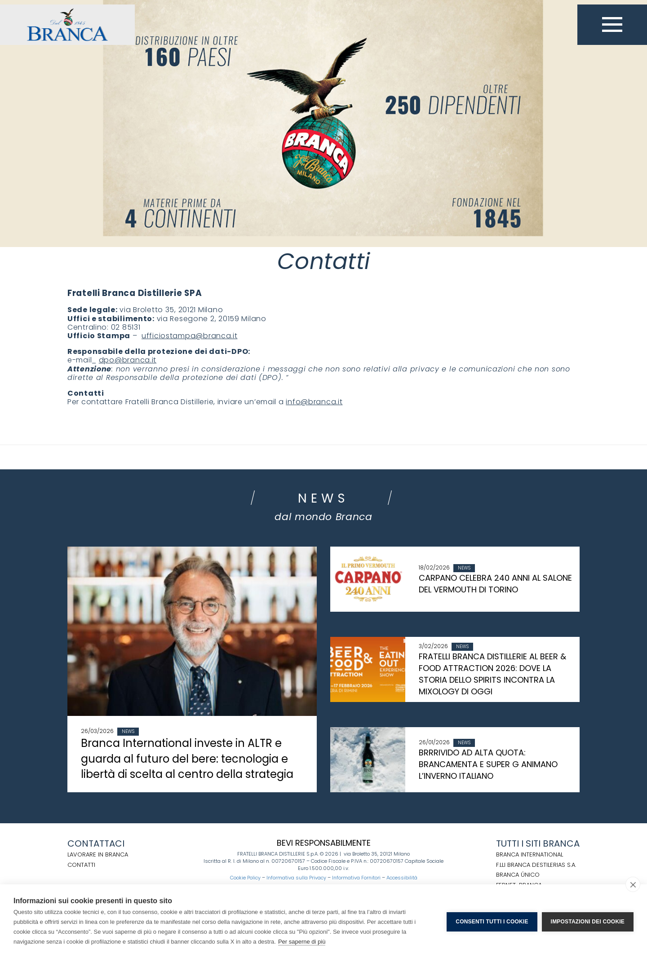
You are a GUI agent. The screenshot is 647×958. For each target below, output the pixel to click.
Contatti (81, 865)
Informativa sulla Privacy (296, 877)
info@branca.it (314, 402)
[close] (632, 884)
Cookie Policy (245, 877)
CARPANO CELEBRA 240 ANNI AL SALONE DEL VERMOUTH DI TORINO (495, 583)
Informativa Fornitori (356, 877)
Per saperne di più (302, 941)
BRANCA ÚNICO (518, 874)
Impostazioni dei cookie (588, 921)
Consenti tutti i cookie (492, 921)
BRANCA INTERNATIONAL (529, 854)
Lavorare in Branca (97, 854)
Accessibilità (401, 877)
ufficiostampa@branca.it (190, 336)
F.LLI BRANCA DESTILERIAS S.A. (536, 865)
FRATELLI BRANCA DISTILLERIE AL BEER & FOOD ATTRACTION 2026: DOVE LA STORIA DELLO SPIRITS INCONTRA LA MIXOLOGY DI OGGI (492, 674)
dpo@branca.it (127, 360)
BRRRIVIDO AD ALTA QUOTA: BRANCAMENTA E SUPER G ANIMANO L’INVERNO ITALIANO (488, 764)
